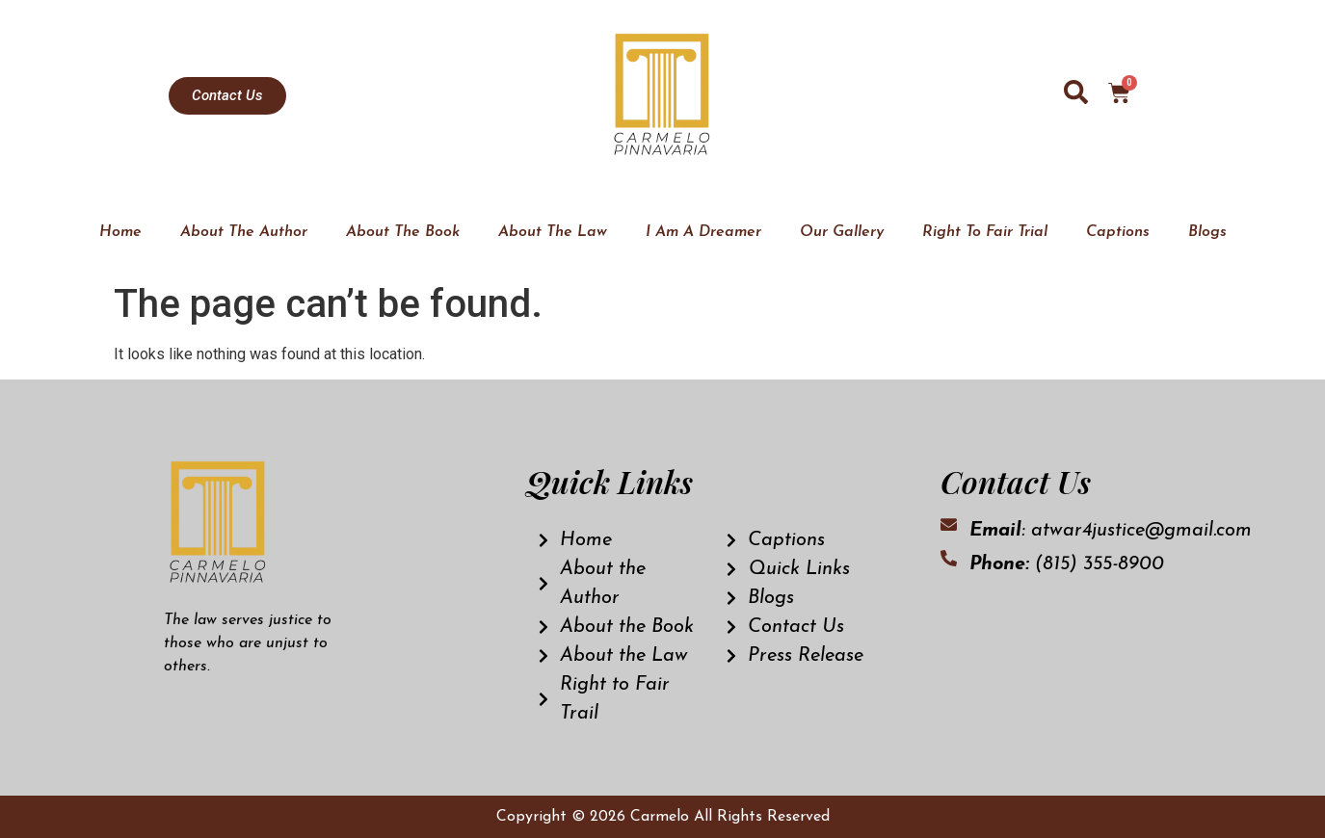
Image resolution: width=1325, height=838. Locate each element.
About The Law (552, 232)
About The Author (243, 232)
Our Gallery (842, 232)
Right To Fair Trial (984, 232)
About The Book (403, 232)
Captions (1118, 232)
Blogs (1207, 232)
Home (120, 232)
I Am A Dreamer (703, 232)
